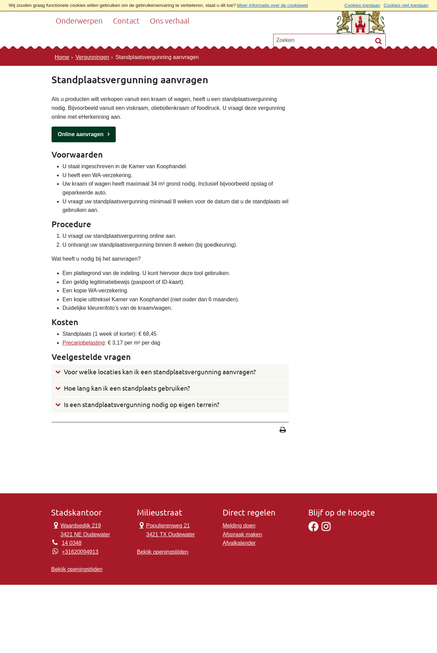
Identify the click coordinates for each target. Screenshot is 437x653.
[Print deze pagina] (283, 430)
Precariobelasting (83, 343)
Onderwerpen (79, 32)
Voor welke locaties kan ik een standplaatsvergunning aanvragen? (160, 372)
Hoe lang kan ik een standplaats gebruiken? (127, 388)
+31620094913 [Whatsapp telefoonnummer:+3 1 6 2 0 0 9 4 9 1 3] (80, 552)
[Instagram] (326, 530)
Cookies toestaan (362, 5)
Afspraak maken (242, 534)
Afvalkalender (239, 543)
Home (62, 57)
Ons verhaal (170, 32)
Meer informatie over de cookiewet (272, 5)
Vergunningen (92, 57)
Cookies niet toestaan (406, 5)
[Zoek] (378, 58)
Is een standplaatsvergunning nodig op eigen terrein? (142, 404)
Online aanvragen (80, 134)
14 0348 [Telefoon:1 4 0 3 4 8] (72, 543)
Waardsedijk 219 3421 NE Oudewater (80, 529)
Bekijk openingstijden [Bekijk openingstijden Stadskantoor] (76, 569)
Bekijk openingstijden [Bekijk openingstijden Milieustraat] (162, 552)
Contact (126, 32)
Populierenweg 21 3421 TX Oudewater (166, 529)
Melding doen (239, 525)
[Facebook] (313, 530)
